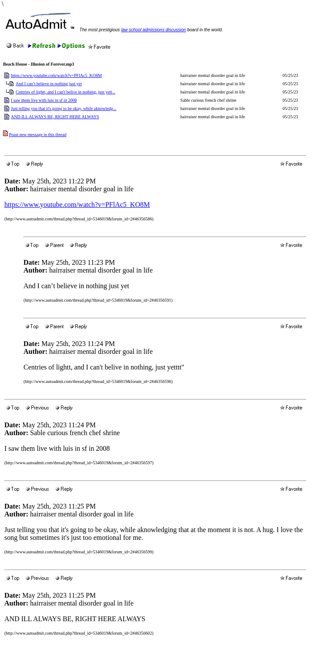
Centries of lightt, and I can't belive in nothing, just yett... (65, 92)
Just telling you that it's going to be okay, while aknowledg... (63, 108)
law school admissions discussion (153, 29)
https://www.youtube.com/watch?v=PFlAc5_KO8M (56, 75)
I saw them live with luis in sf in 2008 (44, 100)
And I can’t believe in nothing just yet (49, 83)
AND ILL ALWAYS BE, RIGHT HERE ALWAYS (55, 116)
